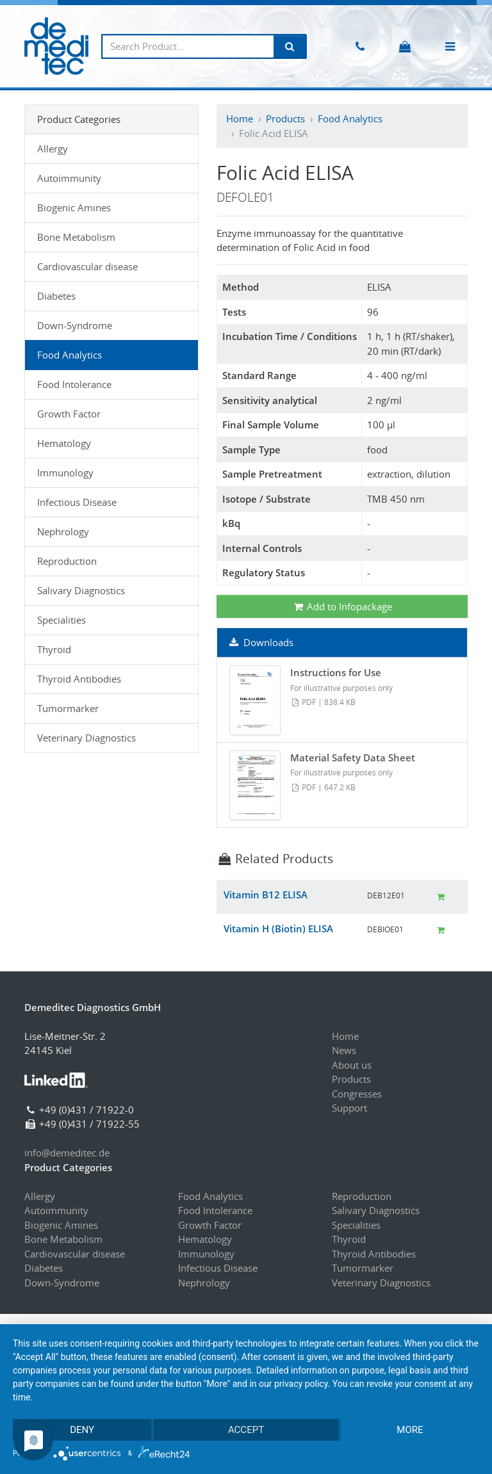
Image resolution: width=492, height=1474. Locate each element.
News (344, 1050)
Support (349, 1107)
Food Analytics (350, 118)
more (410, 1430)
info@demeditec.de (67, 1152)
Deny (82, 1430)
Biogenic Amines (74, 207)
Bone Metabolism (76, 237)
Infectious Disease (77, 502)
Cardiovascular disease (87, 266)
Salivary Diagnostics (81, 590)
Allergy (52, 148)
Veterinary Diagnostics (86, 737)
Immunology (65, 472)
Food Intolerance (74, 384)
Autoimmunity (69, 178)
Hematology (64, 443)
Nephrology (63, 531)
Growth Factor (69, 413)
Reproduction (67, 561)
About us (352, 1064)
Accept (246, 1430)
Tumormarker (68, 708)
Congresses (357, 1093)
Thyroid (54, 649)
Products (285, 118)
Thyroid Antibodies (79, 678)
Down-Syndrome (74, 325)
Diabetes (56, 295)
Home (239, 118)
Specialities (61, 619)
